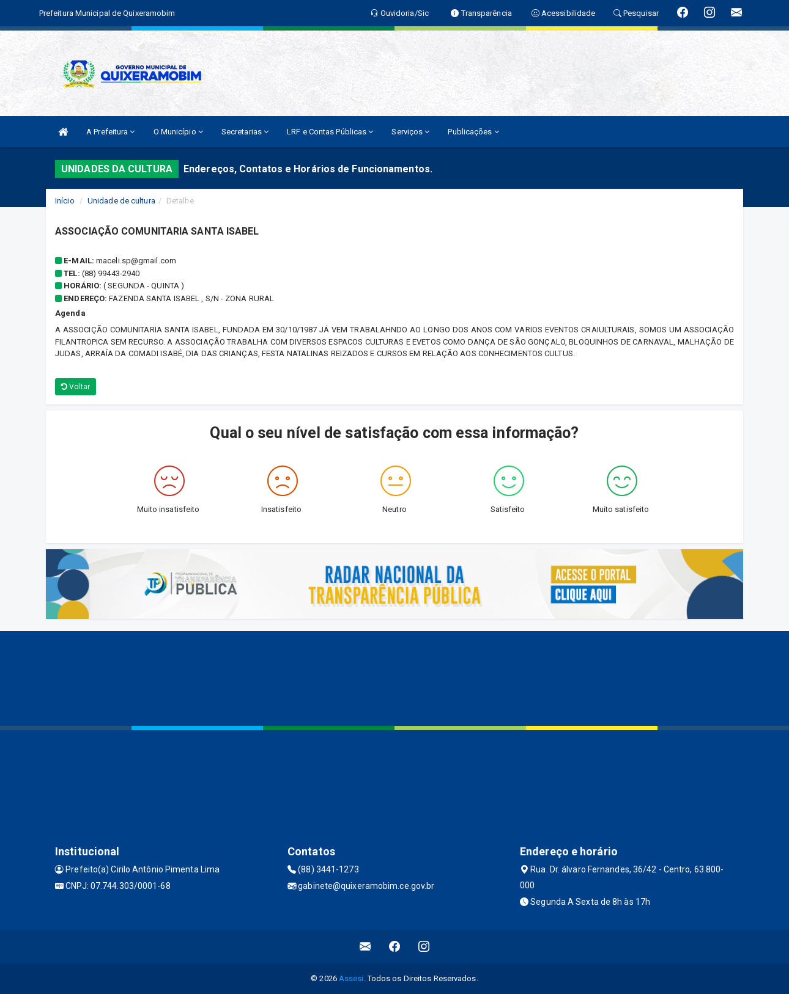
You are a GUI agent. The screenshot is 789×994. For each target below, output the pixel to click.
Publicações (473, 131)
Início (65, 200)
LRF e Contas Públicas (330, 131)
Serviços (410, 131)
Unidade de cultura (121, 200)
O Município (178, 131)
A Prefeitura (110, 131)
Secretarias (245, 131)
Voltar (75, 386)
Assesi (351, 978)
